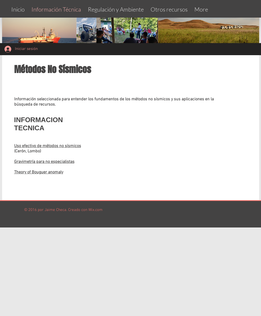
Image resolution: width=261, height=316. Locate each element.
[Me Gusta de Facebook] (237, 49)
